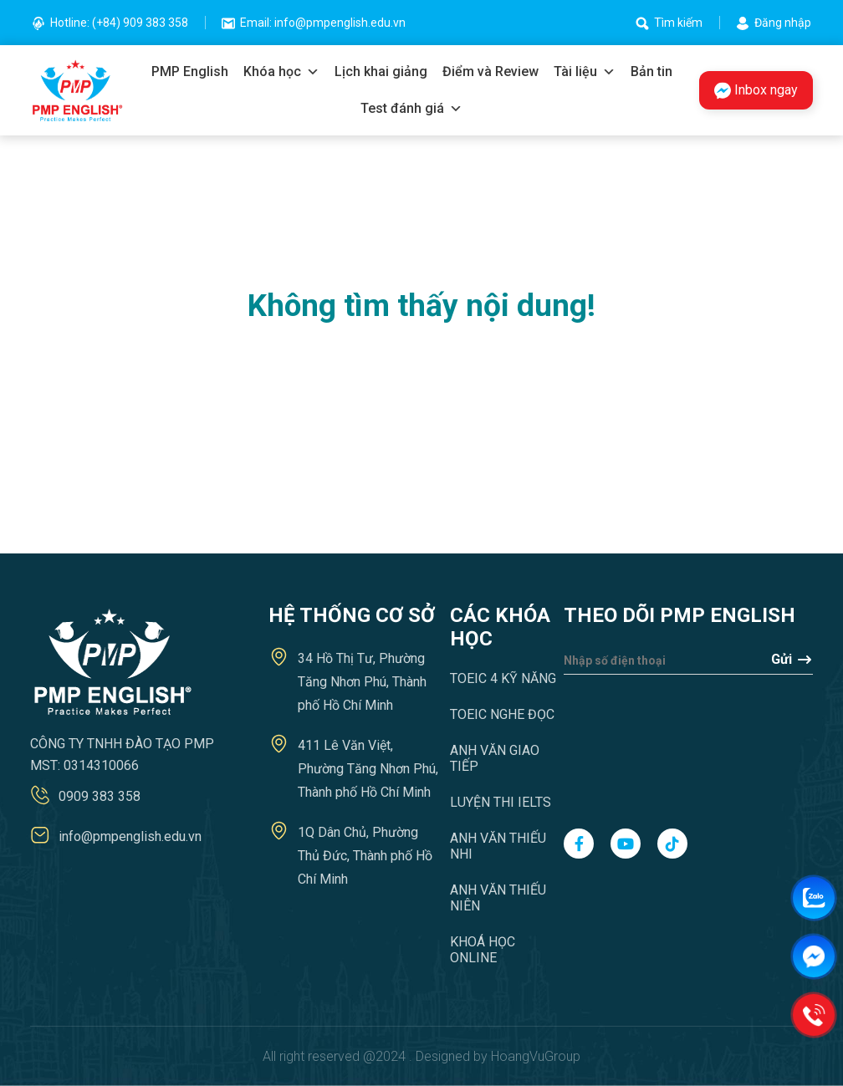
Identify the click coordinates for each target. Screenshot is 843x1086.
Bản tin (651, 71)
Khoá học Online (482, 950)
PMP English (189, 71)
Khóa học (281, 72)
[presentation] (632, 743)
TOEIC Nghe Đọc (502, 714)
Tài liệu (585, 72)
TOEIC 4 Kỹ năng (503, 678)
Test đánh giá (411, 108)
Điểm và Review (490, 71)
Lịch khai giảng (381, 71)
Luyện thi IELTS (500, 802)
